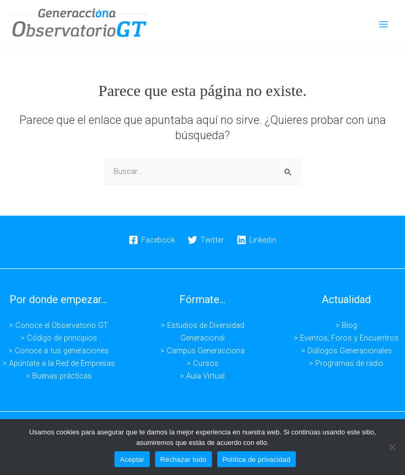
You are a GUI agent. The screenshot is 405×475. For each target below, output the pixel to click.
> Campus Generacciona (202, 350)
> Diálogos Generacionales (346, 350)
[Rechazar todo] (392, 447)
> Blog (346, 325)
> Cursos (202, 363)
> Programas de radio (346, 363)
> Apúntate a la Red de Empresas (59, 363)
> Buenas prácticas (59, 376)
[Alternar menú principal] (383, 24)
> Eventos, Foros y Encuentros (346, 338)
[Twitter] (206, 240)
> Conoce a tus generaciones (58, 350)
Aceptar (132, 459)
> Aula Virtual (202, 376)
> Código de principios (59, 338)
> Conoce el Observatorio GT (58, 325)
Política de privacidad (257, 459)
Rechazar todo (183, 459)
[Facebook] (152, 240)
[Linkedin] (256, 240)
